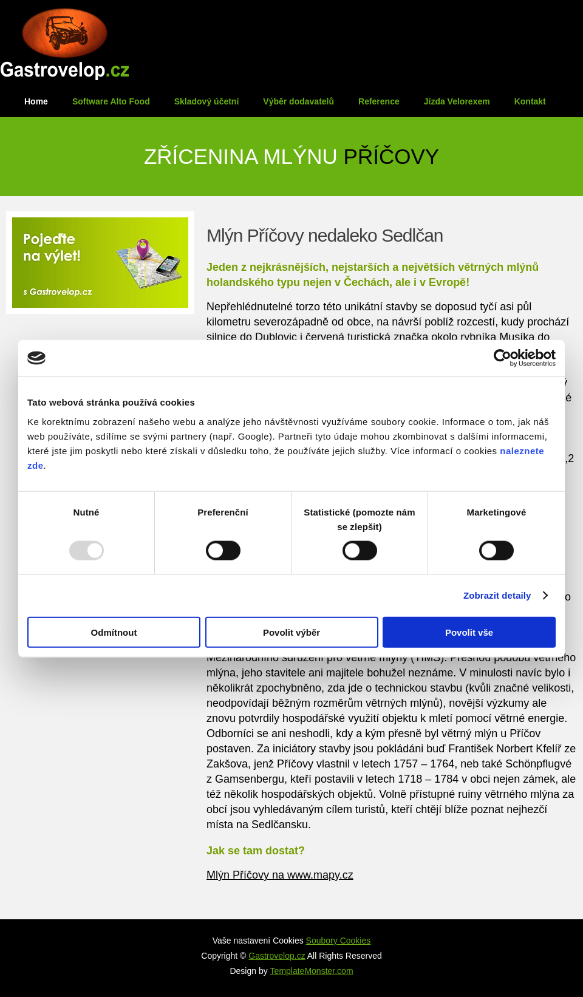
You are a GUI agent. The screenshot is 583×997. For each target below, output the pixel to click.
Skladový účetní (206, 101)
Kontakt (530, 101)
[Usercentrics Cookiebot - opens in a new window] (502, 358)
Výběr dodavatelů (298, 101)
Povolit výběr (291, 632)
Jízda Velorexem (457, 101)
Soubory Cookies (338, 940)
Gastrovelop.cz (276, 956)
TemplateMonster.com (311, 971)
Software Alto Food (111, 101)
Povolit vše (469, 632)
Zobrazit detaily (497, 595)
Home (36, 101)
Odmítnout (114, 632)
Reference (379, 101)
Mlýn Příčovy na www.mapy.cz (279, 875)
